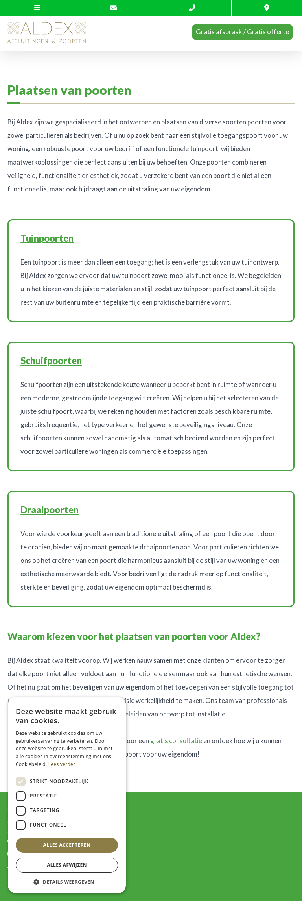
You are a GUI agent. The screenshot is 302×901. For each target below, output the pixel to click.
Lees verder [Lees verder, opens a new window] (62, 764)
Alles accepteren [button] (67, 845)
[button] (67, 881)
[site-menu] (37, 8)
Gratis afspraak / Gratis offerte (242, 32)
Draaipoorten (49, 509)
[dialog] (67, 795)
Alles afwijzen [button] (67, 865)
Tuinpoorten (47, 238)
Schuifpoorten (51, 360)
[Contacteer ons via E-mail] (113, 8)
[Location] (267, 8)
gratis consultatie (176, 740)
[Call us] (192, 8)
